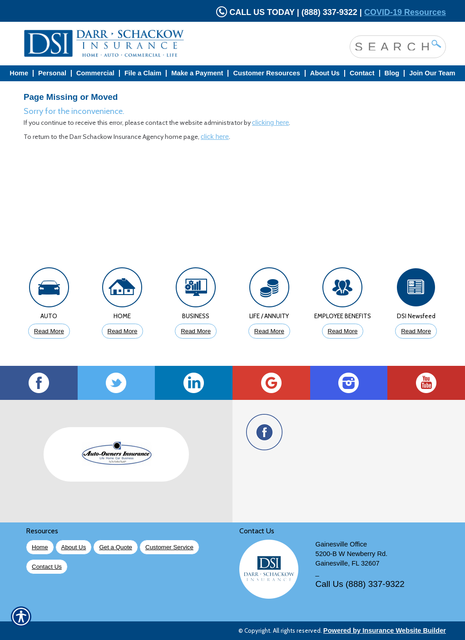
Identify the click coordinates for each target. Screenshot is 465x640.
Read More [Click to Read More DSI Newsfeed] (416, 331)
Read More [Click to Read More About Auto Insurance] (49, 331)
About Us (73, 547)
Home (40, 547)
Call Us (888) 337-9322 (360, 584)
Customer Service (169, 547)
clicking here (270, 122)
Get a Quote (115, 547)
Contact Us (47, 566)
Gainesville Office (341, 544)
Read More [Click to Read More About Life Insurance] (269, 331)
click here (215, 136)
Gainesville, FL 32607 (348, 563)
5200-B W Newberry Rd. (352, 553)
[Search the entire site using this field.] (391, 45)
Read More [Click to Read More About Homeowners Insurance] (123, 331)
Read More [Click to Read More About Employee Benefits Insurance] (343, 331)
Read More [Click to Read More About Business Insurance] (196, 331)
